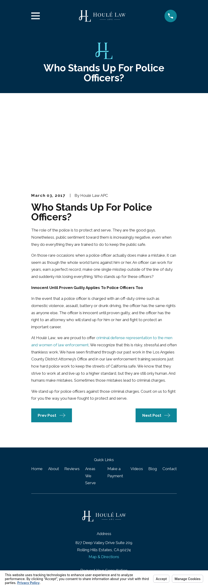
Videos (136, 390)
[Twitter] (120, 522)
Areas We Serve (90, 397)
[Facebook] (98, 522)
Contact (169, 390)
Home (37, 390)
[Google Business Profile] (88, 522)
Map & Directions (104, 478)
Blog (152, 390)
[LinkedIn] (109, 522)
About (53, 390)
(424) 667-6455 (104, 500)
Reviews (72, 390)
